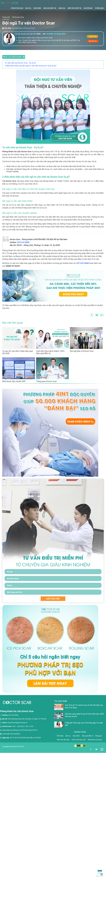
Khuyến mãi (88, 15)
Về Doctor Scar (17, 15)
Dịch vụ (28, 15)
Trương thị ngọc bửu (56, 41)
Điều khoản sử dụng (95, 747)
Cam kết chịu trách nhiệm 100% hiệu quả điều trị (50, 359)
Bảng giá (62, 15)
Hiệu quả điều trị (49, 15)
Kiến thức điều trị (74, 15)
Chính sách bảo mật (79, 747)
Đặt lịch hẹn (93, 48)
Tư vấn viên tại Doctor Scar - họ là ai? (20, 70)
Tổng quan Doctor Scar (46, 388)
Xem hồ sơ (92, 43)
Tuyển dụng (99, 15)
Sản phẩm (37, 15)
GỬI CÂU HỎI (53, 605)
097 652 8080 (83, 270)
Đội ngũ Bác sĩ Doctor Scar (82, 358)
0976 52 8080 (23, 249)
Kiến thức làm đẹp (63, 747)
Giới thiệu (60, 743)
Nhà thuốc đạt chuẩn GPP (14, 388)
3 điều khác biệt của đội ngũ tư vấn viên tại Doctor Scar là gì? (30, 73)
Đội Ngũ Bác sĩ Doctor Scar (23, 35)
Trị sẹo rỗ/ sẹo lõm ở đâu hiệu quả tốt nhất (17, 359)
